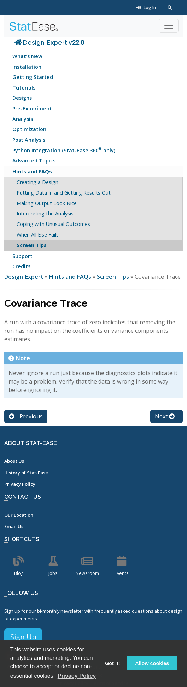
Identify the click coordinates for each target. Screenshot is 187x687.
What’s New (27, 56)
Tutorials (23, 87)
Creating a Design (37, 182)
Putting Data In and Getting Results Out (64, 192)
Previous (26, 416)
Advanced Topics (33, 160)
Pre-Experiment (32, 108)
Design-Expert (24, 277)
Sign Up (23, 637)
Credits (21, 266)
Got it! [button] (112, 663)
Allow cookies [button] (152, 663)
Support (22, 256)
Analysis (22, 119)
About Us (14, 461)
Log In (146, 8)
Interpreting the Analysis (45, 213)
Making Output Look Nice (47, 203)
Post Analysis (28, 139)
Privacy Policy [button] (77, 676)
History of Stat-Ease (26, 473)
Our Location (18, 515)
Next (165, 416)
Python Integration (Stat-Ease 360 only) (63, 149)
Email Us (13, 526)
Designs (22, 97)
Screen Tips (32, 245)
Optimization (29, 129)
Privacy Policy (19, 484)
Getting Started (32, 77)
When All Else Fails (38, 234)
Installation (26, 66)
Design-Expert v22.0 (49, 42)
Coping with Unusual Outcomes (53, 224)
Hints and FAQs (32, 171)
